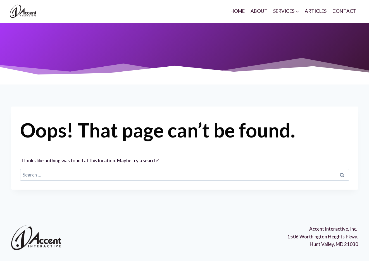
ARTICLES (316, 11)
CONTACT (344, 11)
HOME (237, 11)
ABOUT (259, 11)
